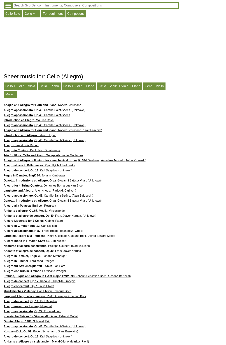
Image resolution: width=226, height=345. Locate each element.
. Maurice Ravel (29, 120)
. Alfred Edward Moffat (41, 316)
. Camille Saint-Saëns (37, 115)
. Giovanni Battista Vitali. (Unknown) (53, 180)
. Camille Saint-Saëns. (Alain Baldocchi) (48, 195)
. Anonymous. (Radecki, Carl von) (40, 190)
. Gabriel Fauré (33, 220)
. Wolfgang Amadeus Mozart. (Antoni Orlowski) (75, 160)
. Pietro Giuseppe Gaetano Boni (45, 296)
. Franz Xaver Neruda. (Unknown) (50, 215)
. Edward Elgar (30, 135)
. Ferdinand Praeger (29, 261)
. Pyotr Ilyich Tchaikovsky (32, 150)
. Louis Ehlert (29, 286)
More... (10, 94)
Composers (75, 13)
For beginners (53, 13)
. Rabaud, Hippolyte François (39, 281)
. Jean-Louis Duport (21, 145)
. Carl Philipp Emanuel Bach (37, 291)
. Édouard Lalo (32, 311)
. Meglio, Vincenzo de (34, 210)
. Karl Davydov (30, 301)
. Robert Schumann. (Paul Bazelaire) (41, 331)
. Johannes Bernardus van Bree (43, 185)
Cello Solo (12, 13)
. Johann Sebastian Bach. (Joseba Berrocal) (67, 276)
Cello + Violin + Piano (78, 86)
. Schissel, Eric (27, 321)
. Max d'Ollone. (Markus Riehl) (46, 341)
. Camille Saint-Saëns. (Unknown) (44, 110)
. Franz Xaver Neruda (42, 250)
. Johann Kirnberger (34, 175)
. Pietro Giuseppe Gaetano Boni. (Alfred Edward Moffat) (60, 235)
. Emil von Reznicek (30, 205)
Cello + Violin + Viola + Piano (119, 86)
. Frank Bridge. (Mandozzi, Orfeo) (43, 230)
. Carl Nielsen (30, 225)
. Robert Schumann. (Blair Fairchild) (53, 130)
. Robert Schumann (42, 105)
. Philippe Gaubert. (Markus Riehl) (47, 245)
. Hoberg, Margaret (28, 306)
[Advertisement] (91, 46)
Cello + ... (31, 13)
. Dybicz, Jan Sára (34, 266)
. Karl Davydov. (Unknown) (38, 170)
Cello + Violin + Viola (20, 86)
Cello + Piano (49, 86)
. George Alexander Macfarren (43, 155)
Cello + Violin (154, 86)
